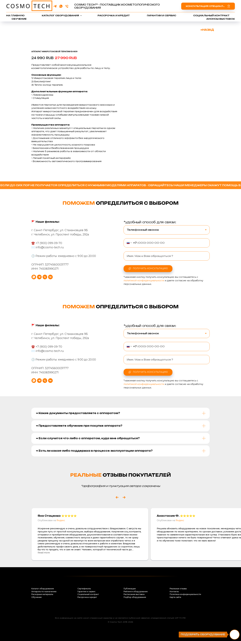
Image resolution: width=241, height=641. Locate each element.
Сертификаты (84, 588)
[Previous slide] (117, 497)
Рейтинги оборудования (136, 591)
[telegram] (55, 6)
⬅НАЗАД (207, 29)
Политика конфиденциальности (185, 594)
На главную (15, 15)
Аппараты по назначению (44, 591)
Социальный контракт (211, 15)
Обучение (19, 18)
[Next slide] (124, 497)
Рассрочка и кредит (114, 15)
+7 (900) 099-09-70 (49, 254)
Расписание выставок (134, 594)
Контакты (174, 591)
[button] (208, 6)
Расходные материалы (42, 594)
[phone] (67, 6)
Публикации (130, 588)
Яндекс (61, 520)
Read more (44, 552)
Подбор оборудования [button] (135, 597)
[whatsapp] (61, 6)
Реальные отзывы (178, 588)
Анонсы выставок (220, 18)
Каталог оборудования (61, 15)
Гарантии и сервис (161, 15)
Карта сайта (175, 597)
